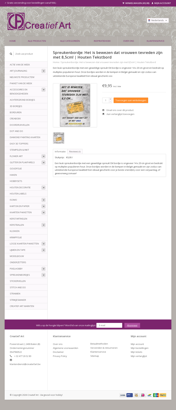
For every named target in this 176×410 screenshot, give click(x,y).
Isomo (13, 199)
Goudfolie (16, 168)
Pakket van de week (21, 83)
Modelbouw (17, 256)
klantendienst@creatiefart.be (25, 364)
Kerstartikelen (18, 218)
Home (12, 40)
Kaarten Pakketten (21, 212)
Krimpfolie (16, 237)
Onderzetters (18, 262)
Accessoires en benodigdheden (19, 91)
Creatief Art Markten (22, 306)
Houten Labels (18, 193)
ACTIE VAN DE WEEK (20, 64)
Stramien (15, 293)
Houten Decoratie (20, 187)
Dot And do (16, 131)
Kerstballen (17, 224)
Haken (13, 174)
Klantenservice (155, 40)
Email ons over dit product (118, 110)
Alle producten (37, 40)
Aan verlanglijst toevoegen (118, 114)
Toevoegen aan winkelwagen (131, 100)
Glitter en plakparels (22, 162)
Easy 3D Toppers (19, 143)
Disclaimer (58, 351)
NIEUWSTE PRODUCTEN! (22, 77)
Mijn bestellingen (139, 348)
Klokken (14, 231)
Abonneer (132, 325)
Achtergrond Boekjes (22, 99)
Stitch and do (18, 287)
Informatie (60, 151)
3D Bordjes (16, 106)
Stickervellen (18, 281)
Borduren (15, 112)
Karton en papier (19, 206)
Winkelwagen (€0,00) (136, 3)
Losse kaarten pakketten (24, 243)
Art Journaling (18, 70)
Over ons (128, 40)
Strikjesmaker (18, 299)
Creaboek (15, 118)
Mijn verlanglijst (139, 356)
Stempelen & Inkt (19, 149)
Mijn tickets (136, 351)
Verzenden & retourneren (104, 347)
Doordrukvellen (19, 124)
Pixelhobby (16, 268)
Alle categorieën (70, 40)
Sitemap (94, 355)
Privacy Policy (60, 356)
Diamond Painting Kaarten (25, 137)
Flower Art (16, 156)
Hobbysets (16, 181)
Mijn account (161, 3)
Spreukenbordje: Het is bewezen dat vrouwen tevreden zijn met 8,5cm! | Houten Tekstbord (108, 62)
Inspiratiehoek (102, 40)
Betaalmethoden (99, 343)
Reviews (75, 151)
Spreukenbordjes (20, 274)
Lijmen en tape (17, 249)
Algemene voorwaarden (65, 348)
